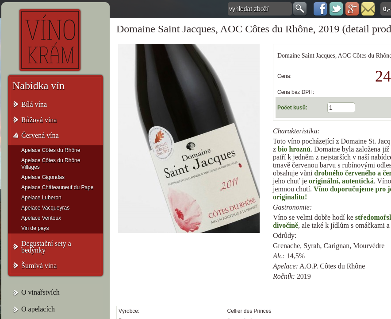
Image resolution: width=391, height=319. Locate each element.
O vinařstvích (40, 292)
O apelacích (38, 309)
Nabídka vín (38, 85)
